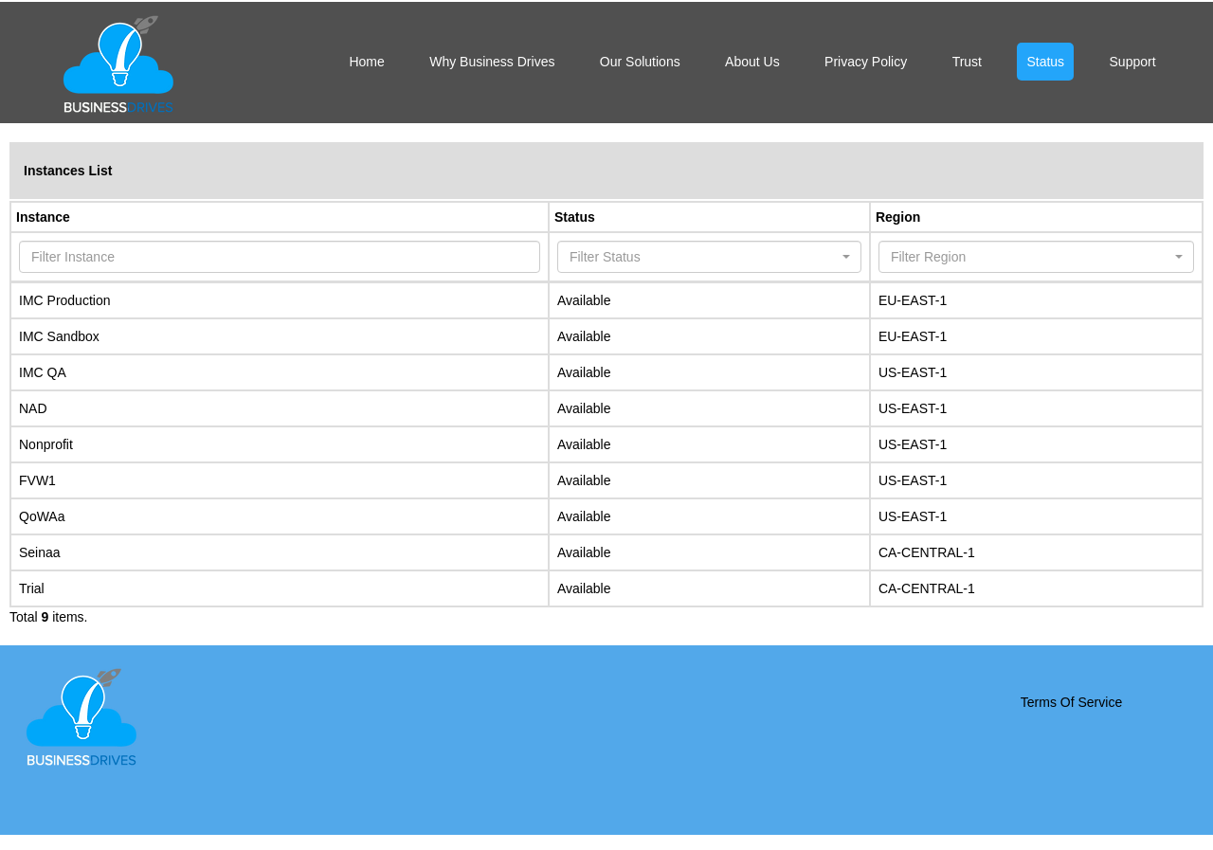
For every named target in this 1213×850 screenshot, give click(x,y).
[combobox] (709, 257)
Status (574, 217)
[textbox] (704, 256)
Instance (43, 217)
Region (898, 217)
